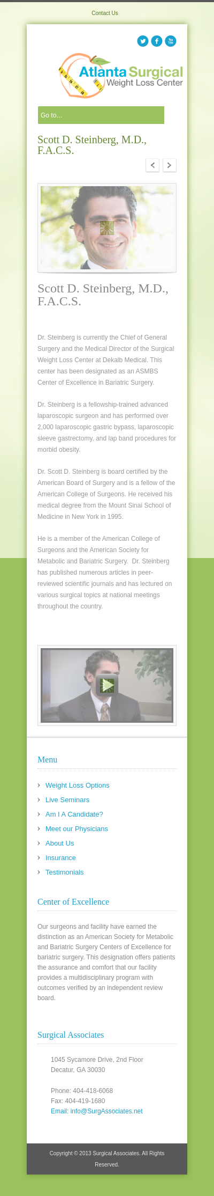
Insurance (60, 858)
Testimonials (64, 872)
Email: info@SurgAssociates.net (97, 1111)
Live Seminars (67, 800)
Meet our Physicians (76, 829)
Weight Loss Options (77, 785)
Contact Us (104, 13)
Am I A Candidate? (74, 814)
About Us (59, 843)
